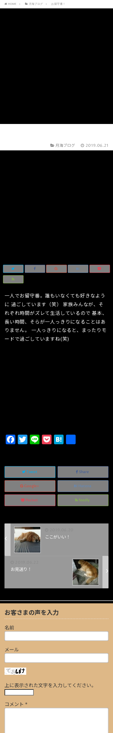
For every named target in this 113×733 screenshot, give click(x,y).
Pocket (30, 387)
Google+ (30, 373)
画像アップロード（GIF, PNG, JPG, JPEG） (51, 680)
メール (12, 537)
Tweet (30, 359)
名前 (9, 515)
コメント (16, 592)
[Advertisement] (56, 70)
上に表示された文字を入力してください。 (50, 573)
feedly (83, 387)
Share (83, 359)
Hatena (83, 373)
